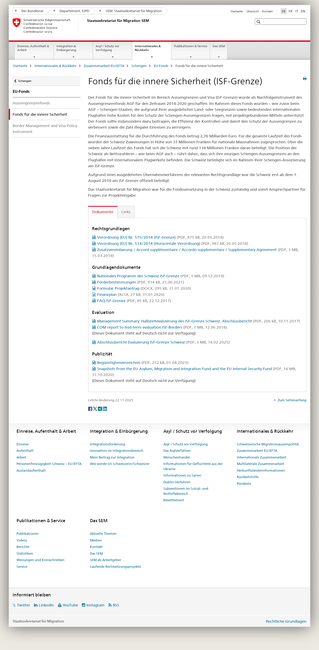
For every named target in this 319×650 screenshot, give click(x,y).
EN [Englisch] (303, 11)
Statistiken (24, 553)
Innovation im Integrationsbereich (116, 450)
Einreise (22, 444)
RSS (116, 605)
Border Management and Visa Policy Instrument (45, 128)
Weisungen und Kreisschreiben (40, 560)
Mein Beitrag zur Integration (112, 457)
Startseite (237, 11)
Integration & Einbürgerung (66, 48)
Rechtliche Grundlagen (286, 621)
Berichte (22, 547)
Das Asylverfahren (177, 450)
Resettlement (173, 500)
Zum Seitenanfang (291, 400)
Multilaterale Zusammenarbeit (260, 464)
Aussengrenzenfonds (31, 103)
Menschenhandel (176, 457)
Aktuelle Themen (103, 533)
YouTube (70, 605)
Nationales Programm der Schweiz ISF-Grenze (160, 275)
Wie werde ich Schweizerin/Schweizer (119, 464)
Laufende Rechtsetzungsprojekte (115, 566)
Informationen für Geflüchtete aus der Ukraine (193, 466)
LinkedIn (46, 605)
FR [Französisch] (290, 11)
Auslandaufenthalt (31, 470)
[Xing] (100, 408)
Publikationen (27, 533)
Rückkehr (244, 483)
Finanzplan (130, 294)
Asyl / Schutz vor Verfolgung (107, 48)
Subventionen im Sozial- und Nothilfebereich (185, 491)
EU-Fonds (161, 66)
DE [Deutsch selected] (284, 11)
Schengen (139, 66)
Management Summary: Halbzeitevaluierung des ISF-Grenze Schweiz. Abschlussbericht (198, 321)
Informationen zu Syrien (182, 475)
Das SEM (219, 46)
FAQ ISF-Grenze (134, 300)
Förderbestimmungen (140, 282)
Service (21, 566)
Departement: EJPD (71, 11)
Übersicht (252, 11)
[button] (259, 22)
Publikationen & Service (190, 46)
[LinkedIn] (105, 408)
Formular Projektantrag (144, 288)
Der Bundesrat (29, 11)
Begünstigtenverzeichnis (142, 362)
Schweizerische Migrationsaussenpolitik (268, 444)
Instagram (96, 605)
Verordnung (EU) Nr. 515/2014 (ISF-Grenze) (160, 237)
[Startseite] (86, 25)
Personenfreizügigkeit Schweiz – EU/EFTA (48, 464)
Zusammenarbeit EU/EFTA (104, 66)
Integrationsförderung (107, 444)
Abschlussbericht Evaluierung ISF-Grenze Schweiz (163, 342)
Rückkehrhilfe (247, 477)
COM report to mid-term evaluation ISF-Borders (162, 327)
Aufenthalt (24, 450)
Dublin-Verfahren (176, 482)
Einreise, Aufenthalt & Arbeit (33, 48)
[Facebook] (90, 408)
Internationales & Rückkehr (148, 49)
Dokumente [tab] (102, 211)
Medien (96, 540)
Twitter (23, 605)
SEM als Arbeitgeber (105, 560)
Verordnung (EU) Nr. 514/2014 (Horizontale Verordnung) (172, 243)
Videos (21, 540)
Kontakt (267, 11)
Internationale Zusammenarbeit (261, 457)
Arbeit (21, 457)
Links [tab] (125, 211)
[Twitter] (95, 408)
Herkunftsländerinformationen (261, 470)
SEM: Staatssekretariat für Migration (131, 11)
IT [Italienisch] (296, 11)
